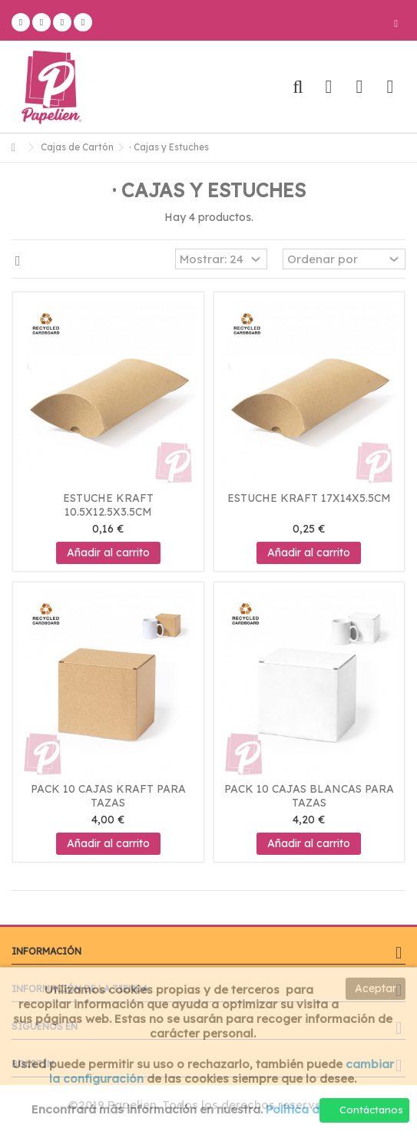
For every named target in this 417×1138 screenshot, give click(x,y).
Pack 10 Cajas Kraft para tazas (108, 796)
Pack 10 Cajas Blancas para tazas (309, 796)
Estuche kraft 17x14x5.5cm (309, 498)
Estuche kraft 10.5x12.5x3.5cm (108, 505)
